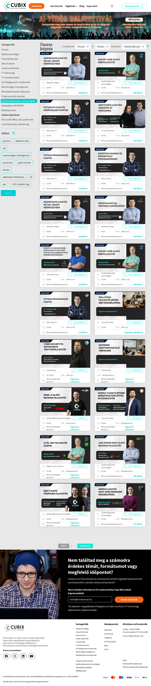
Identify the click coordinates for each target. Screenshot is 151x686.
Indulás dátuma (134, 46)
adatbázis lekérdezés (13, 176)
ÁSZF (125, 660)
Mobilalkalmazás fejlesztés (15, 91)
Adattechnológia (10, 54)
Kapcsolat (92, 6)
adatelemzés (22, 140)
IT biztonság (8, 72)
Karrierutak (56, 6)
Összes (5, 49)
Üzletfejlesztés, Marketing (15, 124)
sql (4, 148)
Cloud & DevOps (9, 58)
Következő (85, 545)
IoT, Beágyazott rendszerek (15, 82)
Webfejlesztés (8, 110)
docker (6, 169)
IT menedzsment (10, 77)
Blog (81, 6)
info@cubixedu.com (136, 636)
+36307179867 (134, 629)
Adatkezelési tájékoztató (132, 664)
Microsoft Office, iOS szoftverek (17, 119)
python (6, 140)
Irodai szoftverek (10, 68)
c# (31, 176)
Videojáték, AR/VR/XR (12, 105)
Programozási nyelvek (13, 96)
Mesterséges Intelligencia (14, 86)
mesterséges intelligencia (16, 155)
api (4, 184)
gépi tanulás (24, 162)
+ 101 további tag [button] (20, 184)
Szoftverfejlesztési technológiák (18, 100)
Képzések (108, 630)
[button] (19, 133)
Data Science (8, 63)
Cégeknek (108, 638)
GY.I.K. (106, 649)
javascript (8, 162)
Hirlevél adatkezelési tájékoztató (135, 667)
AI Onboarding (109, 641)
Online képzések (10, 114)
